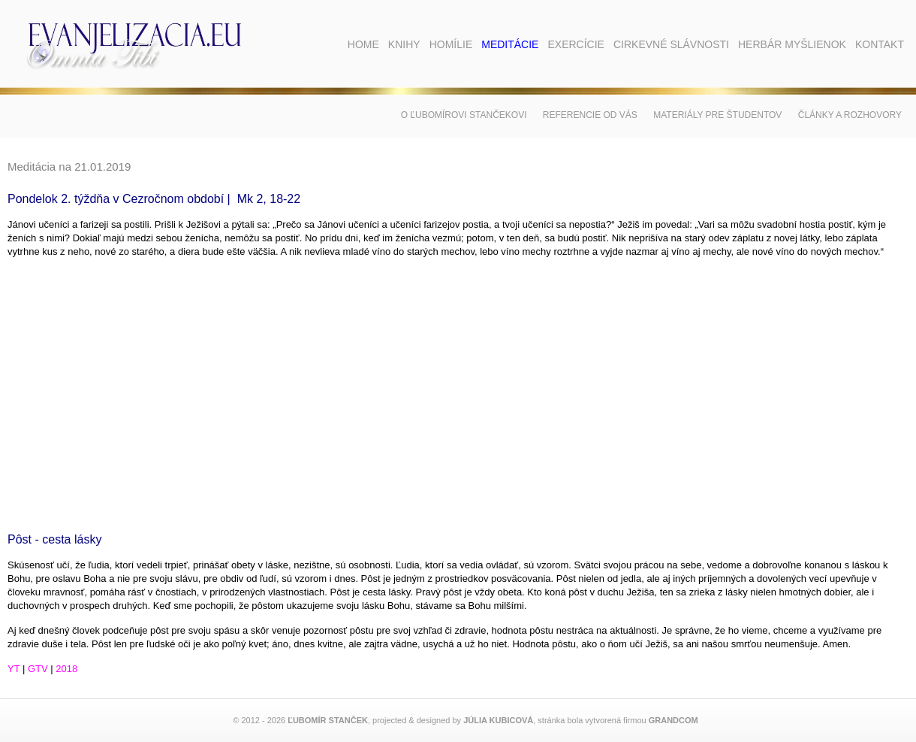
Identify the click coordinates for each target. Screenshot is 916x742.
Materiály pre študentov (717, 115)
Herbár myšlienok (792, 44)
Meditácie (509, 44)
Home (363, 44)
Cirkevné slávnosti (671, 44)
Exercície (575, 44)
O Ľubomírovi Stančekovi (464, 115)
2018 (66, 668)
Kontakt (879, 44)
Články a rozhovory (850, 115)
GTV (38, 668)
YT (14, 668)
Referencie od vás (590, 115)
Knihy (404, 44)
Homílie (451, 44)
